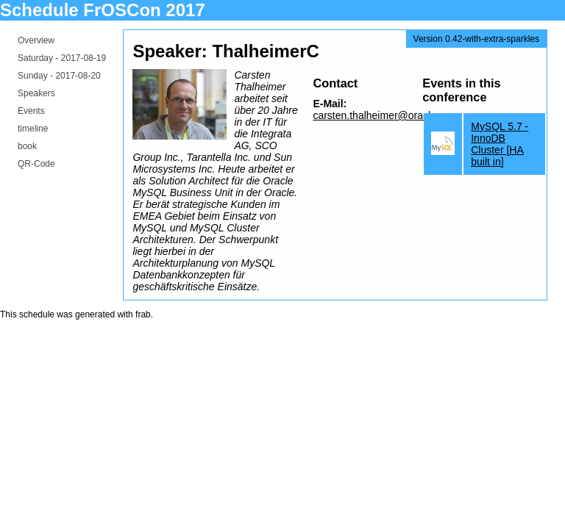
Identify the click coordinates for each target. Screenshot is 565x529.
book (27, 146)
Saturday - (62, 58)
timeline (33, 128)
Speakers (36, 93)
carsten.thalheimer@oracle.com (385, 115)
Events (31, 111)
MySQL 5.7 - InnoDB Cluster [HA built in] (499, 144)
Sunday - (59, 76)
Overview (36, 40)
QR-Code (36, 164)
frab (143, 314)
